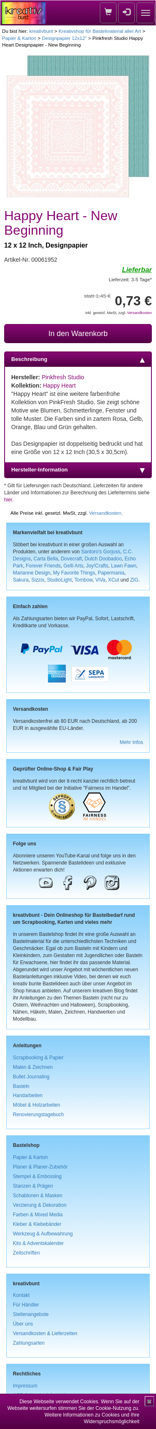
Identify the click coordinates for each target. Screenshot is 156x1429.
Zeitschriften (26, 1253)
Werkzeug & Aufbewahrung (43, 1234)
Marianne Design (31, 573)
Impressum (25, 1386)
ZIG (134, 580)
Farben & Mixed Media (38, 1215)
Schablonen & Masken (37, 1195)
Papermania (111, 573)
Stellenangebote (31, 1314)
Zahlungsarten (29, 1343)
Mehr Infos (131, 742)
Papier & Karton (19, 38)
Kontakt (21, 1295)
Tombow (83, 580)
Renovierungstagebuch (38, 1114)
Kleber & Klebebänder (37, 1224)
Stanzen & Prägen (33, 1186)
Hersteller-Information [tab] (78, 470)
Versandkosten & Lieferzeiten (45, 1333)
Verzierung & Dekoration (40, 1205)
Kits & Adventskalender (38, 1243)
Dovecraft (71, 559)
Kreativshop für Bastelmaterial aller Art (100, 31)
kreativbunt (41, 31)
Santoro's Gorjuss (100, 552)
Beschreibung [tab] (78, 359)
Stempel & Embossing (37, 1176)
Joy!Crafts (97, 566)
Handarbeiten (27, 1095)
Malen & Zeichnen (33, 1067)
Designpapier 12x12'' (64, 38)
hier (8, 500)
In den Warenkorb (77, 333)
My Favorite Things (74, 573)
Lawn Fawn (123, 566)
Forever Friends (43, 566)
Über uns (23, 1324)
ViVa (100, 580)
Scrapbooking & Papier (38, 1058)
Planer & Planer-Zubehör (40, 1167)
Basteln (21, 1086)
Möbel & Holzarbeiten (36, 1105)
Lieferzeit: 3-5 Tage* (130, 279)
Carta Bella (46, 559)
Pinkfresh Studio (63, 377)
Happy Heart (59, 385)
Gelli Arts (74, 566)
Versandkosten (139, 313)
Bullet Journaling (31, 1077)
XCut (113, 580)
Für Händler (26, 1305)
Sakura (21, 580)
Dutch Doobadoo (103, 559)
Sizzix (37, 580)
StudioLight (59, 580)
